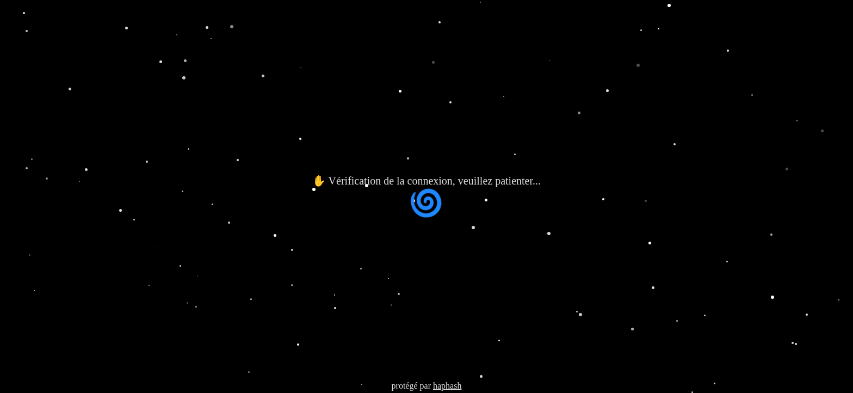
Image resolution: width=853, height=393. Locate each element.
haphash (447, 385)
